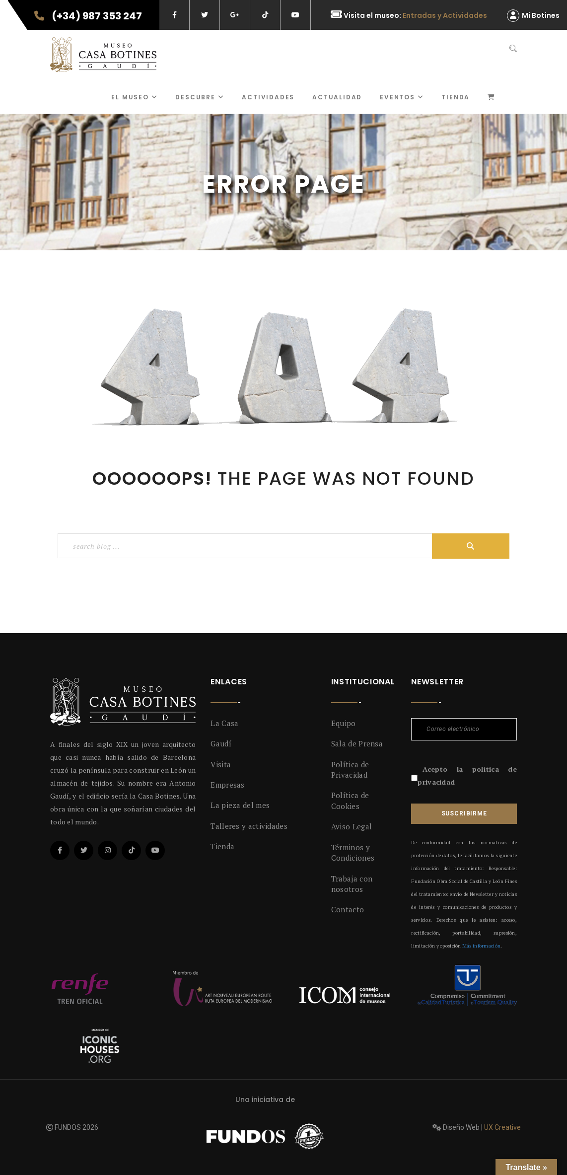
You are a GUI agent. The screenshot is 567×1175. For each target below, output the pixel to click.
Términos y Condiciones (352, 852)
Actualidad (337, 97)
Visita (221, 764)
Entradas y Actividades (445, 15)
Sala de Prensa (357, 743)
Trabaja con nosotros (351, 884)
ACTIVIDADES (268, 97)
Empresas (227, 785)
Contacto (347, 909)
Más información (481, 946)
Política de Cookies (350, 800)
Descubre (199, 97)
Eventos (402, 97)
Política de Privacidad (350, 769)
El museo (134, 97)
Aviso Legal (351, 826)
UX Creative (502, 1127)
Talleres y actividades (249, 826)
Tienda (455, 97)
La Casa (224, 723)
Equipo (343, 723)
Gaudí (221, 743)
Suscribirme (464, 813)
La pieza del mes (240, 805)
